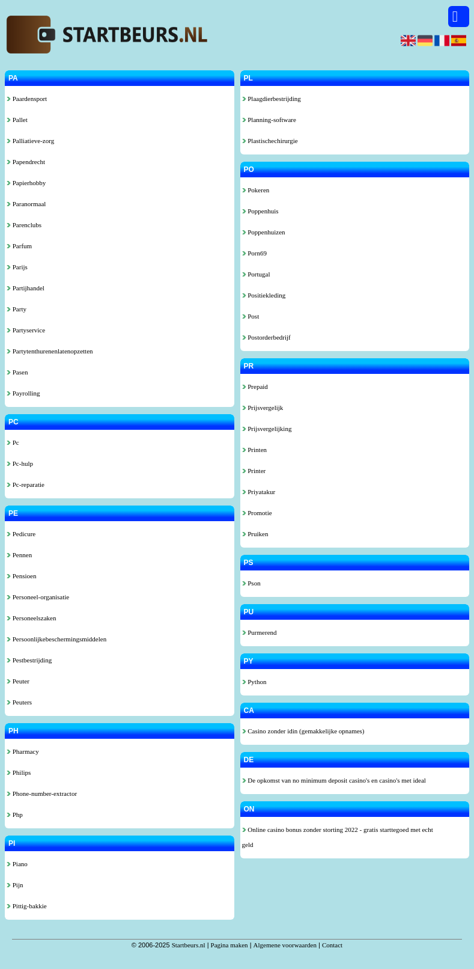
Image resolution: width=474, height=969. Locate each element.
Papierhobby (26, 182)
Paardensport (27, 98)
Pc (13, 442)
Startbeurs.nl (188, 945)
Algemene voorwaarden (285, 945)
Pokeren (256, 190)
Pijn (15, 884)
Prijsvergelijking (267, 428)
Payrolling (23, 393)
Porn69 (254, 253)
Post (251, 316)
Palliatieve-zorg (30, 140)
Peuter (18, 681)
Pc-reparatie (25, 484)
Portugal (256, 274)
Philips (19, 772)
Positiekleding (264, 295)
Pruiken (255, 533)
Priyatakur (259, 491)
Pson (251, 583)
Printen (254, 449)
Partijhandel (25, 288)
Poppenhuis (260, 211)
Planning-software (269, 119)
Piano (17, 863)
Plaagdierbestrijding (271, 98)
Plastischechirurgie (270, 140)
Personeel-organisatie (38, 597)
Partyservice (26, 330)
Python (254, 681)
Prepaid (255, 386)
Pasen (17, 372)
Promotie (257, 512)
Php (15, 814)
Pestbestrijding (29, 660)
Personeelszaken (31, 618)
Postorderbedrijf (266, 337)
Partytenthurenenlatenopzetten (50, 351)
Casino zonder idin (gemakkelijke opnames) (303, 731)
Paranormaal (26, 203)
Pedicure (21, 533)
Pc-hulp (20, 463)
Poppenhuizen (263, 232)
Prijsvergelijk (263, 407)
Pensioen (21, 575)
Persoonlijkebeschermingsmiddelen (56, 639)
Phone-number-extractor (42, 793)
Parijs (17, 267)
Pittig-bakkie (27, 905)
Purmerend (259, 632)
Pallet (17, 119)
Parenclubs (24, 224)
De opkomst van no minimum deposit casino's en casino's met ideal (334, 780)
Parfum (19, 245)
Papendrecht (26, 161)
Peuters (19, 702)
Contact (332, 945)
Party (16, 309)
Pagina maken (229, 945)
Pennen (19, 554)
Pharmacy (23, 751)
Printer (254, 470)
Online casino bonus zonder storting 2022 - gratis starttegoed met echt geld (337, 837)
